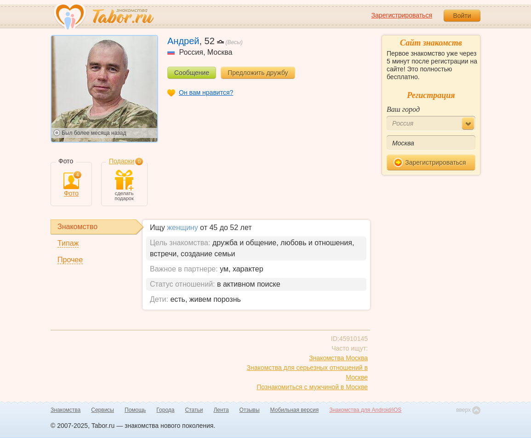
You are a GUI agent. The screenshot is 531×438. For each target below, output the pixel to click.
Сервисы (102, 410)
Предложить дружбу (258, 72)
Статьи (194, 410)
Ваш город (403, 109)
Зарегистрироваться (401, 15)
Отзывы (250, 410)
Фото (71, 185)
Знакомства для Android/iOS (365, 410)
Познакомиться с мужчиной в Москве (312, 387)
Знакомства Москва (338, 358)
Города (165, 410)
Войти (462, 15)
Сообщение (191, 72)
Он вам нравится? (206, 92)
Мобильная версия (294, 410)
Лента (220, 410)
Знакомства (65, 410)
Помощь (135, 410)
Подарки (121, 161)
